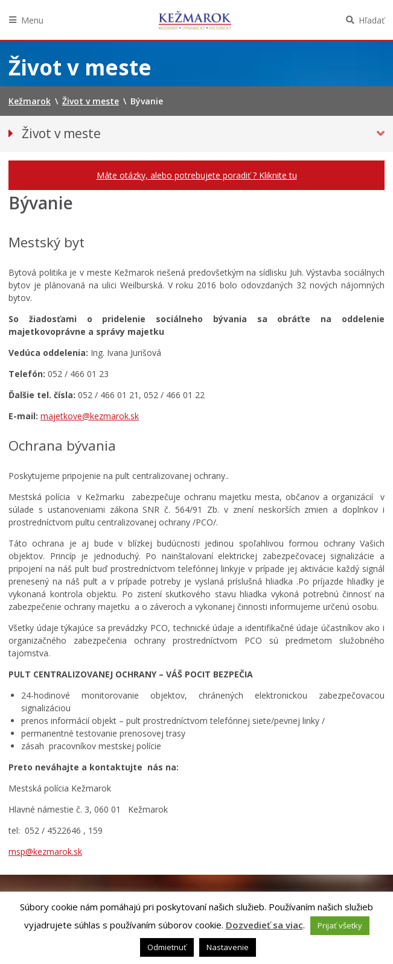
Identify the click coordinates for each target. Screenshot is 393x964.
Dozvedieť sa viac (264, 925)
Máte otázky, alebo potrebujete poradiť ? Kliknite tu (197, 175)
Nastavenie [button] (227, 947)
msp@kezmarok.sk (45, 851)
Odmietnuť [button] (167, 947)
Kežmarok (195, 20)
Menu (32, 20)
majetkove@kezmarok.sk (89, 416)
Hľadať (372, 20)
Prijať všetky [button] (340, 925)
